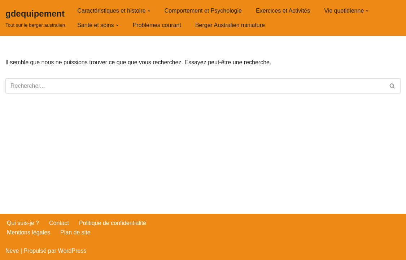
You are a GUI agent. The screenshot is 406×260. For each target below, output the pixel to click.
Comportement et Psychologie (203, 11)
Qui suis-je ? (23, 223)
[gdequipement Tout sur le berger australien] (35, 17)
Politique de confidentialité (112, 223)
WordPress (72, 251)
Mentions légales (28, 232)
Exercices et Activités (283, 11)
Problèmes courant (157, 25)
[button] (149, 10)
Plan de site (75, 232)
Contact (59, 223)
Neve (12, 251)
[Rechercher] (194, 86)
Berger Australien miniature (230, 25)
